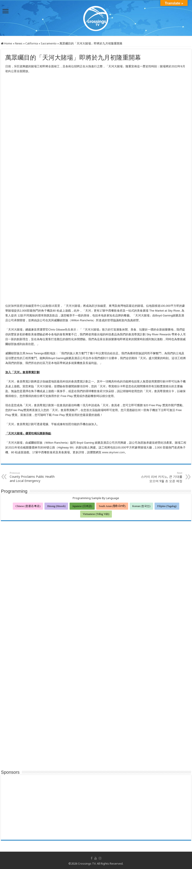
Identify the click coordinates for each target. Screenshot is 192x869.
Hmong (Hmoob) (56, 506)
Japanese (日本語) (82, 506)
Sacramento (49, 43)
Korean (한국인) (141, 506)
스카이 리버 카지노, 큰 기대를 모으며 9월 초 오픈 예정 (159, 477)
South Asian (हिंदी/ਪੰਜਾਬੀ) (112, 506)
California (31, 43)
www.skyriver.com (113, 452)
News (18, 43)
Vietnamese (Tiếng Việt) (96, 514)
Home (6, 43)
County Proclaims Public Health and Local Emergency (32, 477)
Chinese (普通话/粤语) (27, 506)
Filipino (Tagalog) (166, 506)
